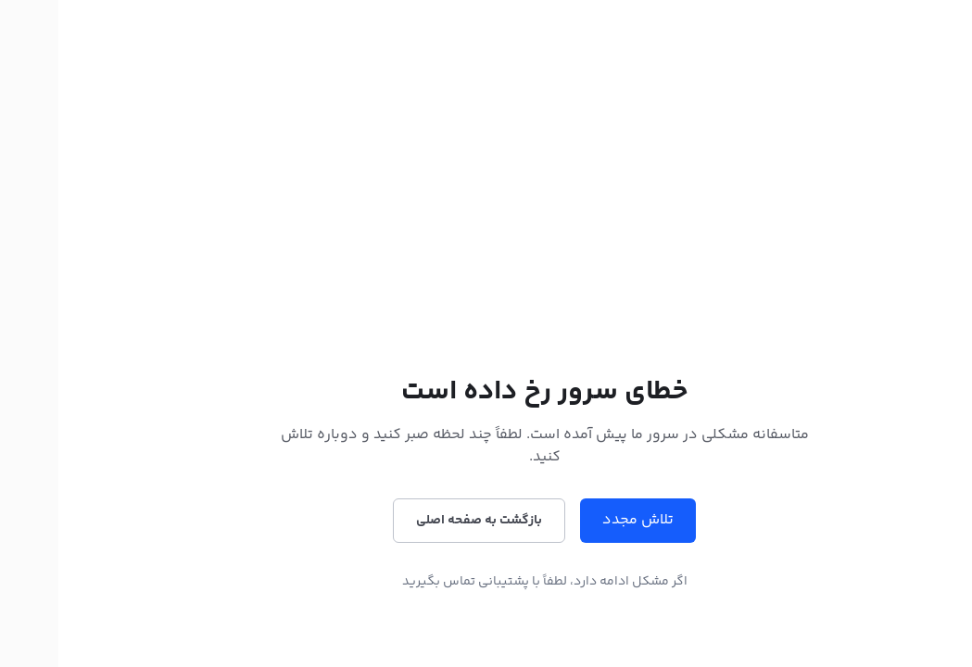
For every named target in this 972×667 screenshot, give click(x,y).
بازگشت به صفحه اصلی (421, 520)
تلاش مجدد (579, 520)
